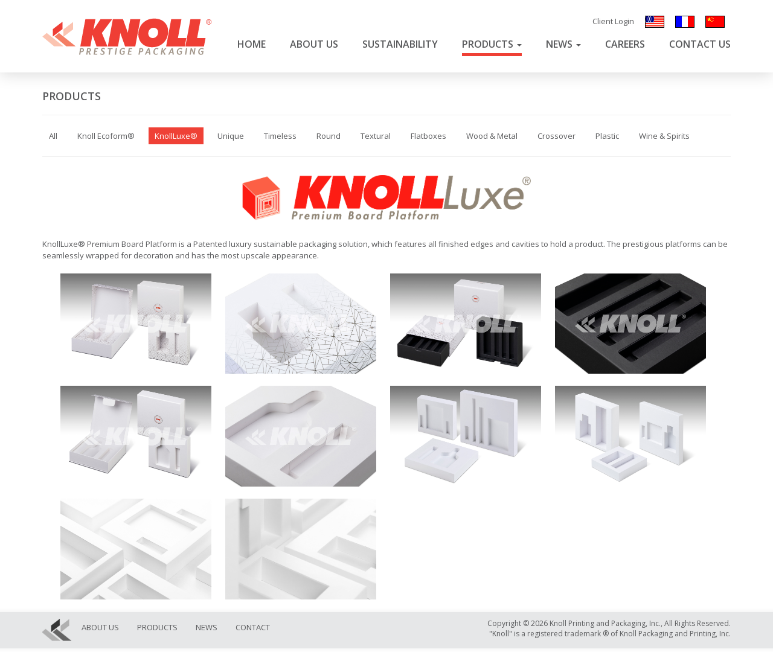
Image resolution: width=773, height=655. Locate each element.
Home (251, 44)
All (53, 135)
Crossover (556, 135)
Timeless (280, 135)
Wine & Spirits (664, 135)
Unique (230, 135)
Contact (253, 627)
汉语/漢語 (715, 22)
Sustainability (400, 44)
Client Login (613, 21)
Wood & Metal (492, 135)
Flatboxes (428, 135)
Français (684, 22)
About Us (314, 44)
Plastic (607, 135)
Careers (625, 44)
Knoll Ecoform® (106, 135)
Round (328, 135)
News (563, 44)
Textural (376, 135)
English (654, 22)
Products (492, 44)
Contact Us (700, 44)
